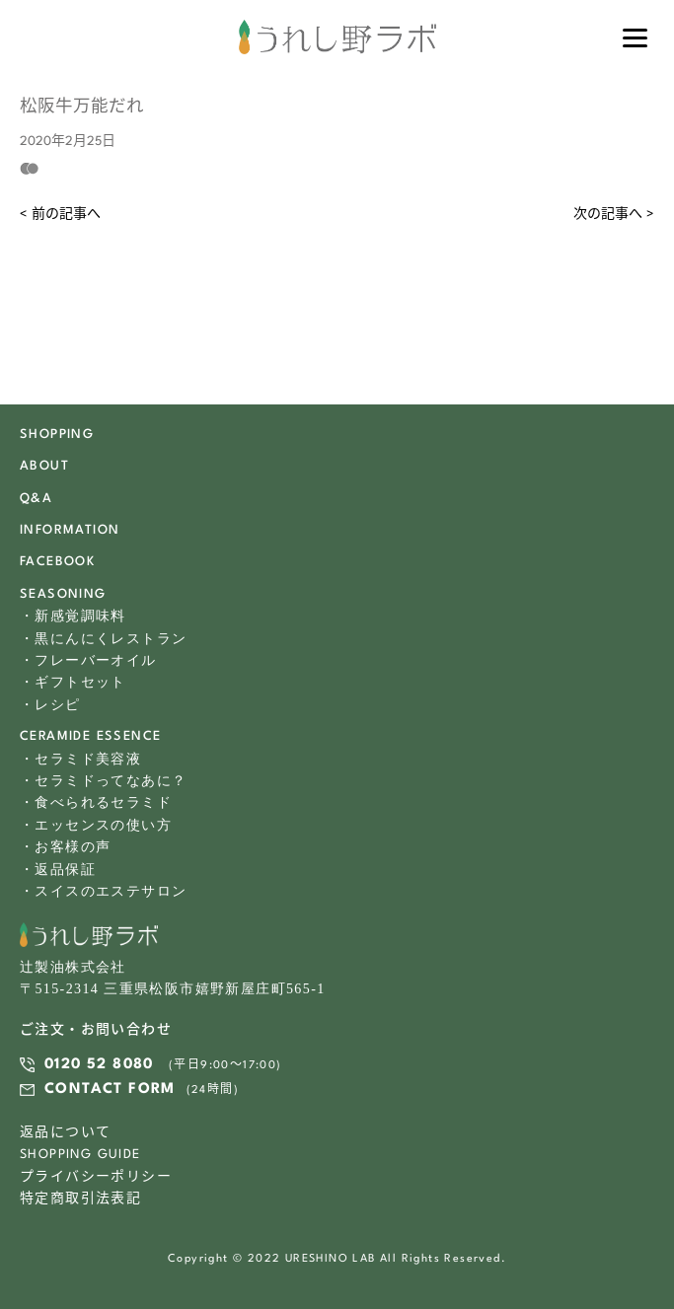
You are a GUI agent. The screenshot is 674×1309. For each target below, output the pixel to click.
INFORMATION (69, 530)
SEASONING (63, 594)
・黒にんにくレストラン (103, 638)
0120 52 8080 (99, 1064)
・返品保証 (58, 869)
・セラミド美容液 (80, 759)
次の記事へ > (613, 214)
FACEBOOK (57, 561)
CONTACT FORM (110, 1089)
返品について (65, 1133)
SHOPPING (57, 434)
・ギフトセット (73, 682)
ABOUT (44, 466)
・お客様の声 (65, 846)
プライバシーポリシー (96, 1177)
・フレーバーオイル (88, 660)
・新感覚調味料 (73, 616)
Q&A (36, 498)
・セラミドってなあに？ (103, 780)
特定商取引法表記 (80, 1199)
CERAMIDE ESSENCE (90, 736)
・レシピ (50, 704)
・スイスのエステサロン (103, 891)
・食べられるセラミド (96, 802)
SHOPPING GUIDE (80, 1154)
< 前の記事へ (60, 214)
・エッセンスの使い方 (96, 825)
